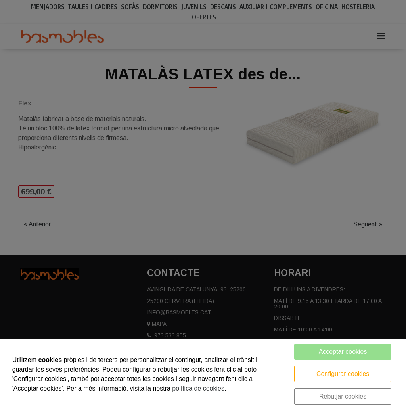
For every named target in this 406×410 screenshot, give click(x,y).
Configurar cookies (342, 373)
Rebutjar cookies (342, 396)
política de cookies (198, 388)
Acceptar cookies (343, 351)
